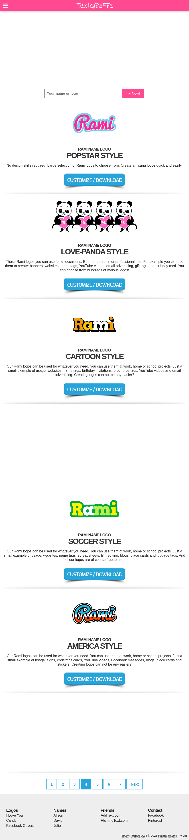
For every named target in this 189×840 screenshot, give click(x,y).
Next (134, 784)
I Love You (14, 815)
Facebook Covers (20, 826)
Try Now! (133, 93)
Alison (58, 815)
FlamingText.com (114, 820)
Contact (155, 810)
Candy (11, 820)
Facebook (156, 815)
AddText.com (111, 815)
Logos (12, 810)
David (58, 820)
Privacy (125, 835)
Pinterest (155, 820)
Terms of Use (138, 835)
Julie (57, 826)
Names (59, 810)
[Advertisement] (94, 50)
